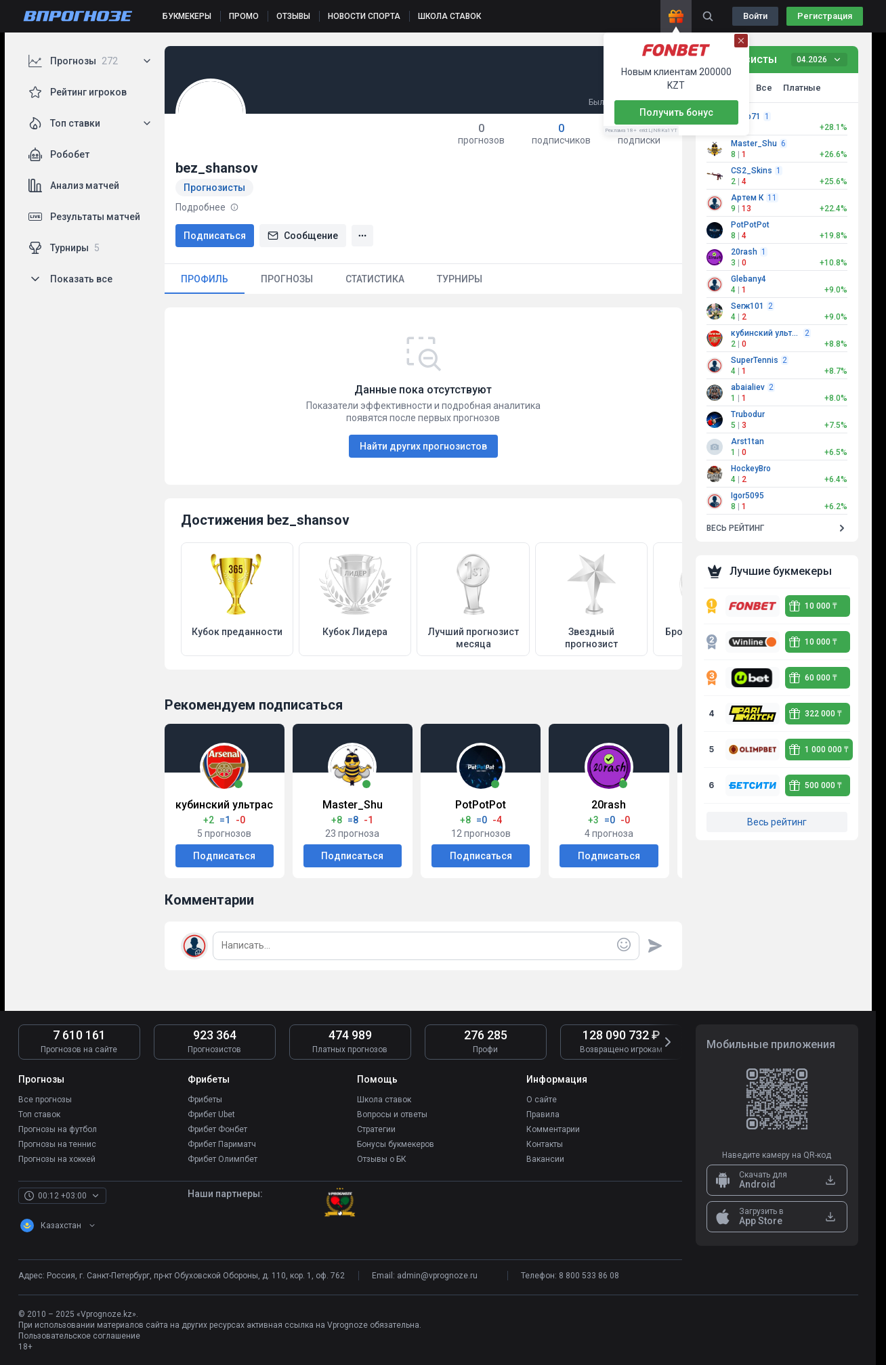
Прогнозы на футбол (57, 1129)
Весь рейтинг (777, 822)
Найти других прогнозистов (423, 446)
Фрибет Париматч (222, 1144)
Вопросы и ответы (392, 1114)
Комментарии (553, 1129)
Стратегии (376, 1129)
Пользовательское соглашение (79, 1335)
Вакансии (545, 1159)
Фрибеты (205, 1099)
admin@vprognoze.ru (437, 1275)
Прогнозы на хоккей (57, 1159)
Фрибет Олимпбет (222, 1159)
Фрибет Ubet (211, 1114)
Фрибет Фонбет (217, 1129)
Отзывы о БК (381, 1159)
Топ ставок (39, 1114)
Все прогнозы (45, 1099)
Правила (543, 1114)
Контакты (544, 1144)
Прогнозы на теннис (57, 1144)
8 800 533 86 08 (589, 1275)
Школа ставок (384, 1099)
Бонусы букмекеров (395, 1144)
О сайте (541, 1099)
